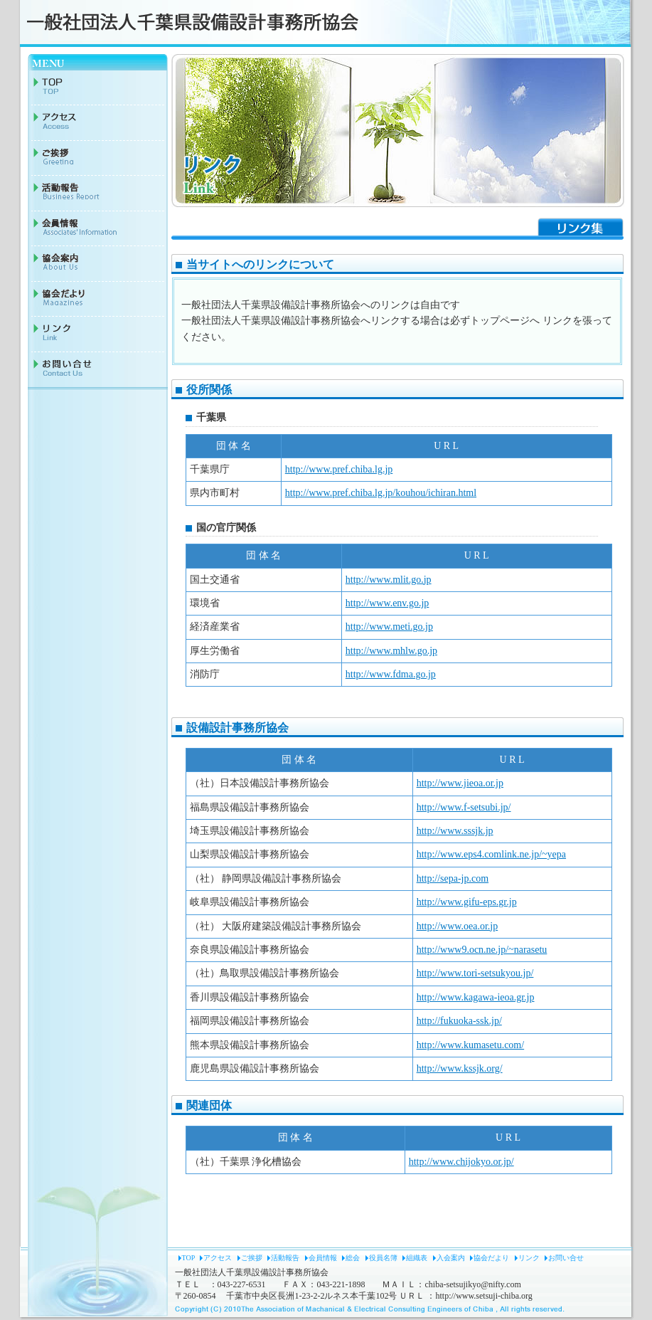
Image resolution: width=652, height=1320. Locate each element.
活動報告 (285, 1258)
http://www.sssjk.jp (455, 830)
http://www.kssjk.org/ (460, 1068)
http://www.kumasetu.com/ (471, 1045)
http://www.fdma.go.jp (391, 674)
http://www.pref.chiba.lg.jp (339, 469)
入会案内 (451, 1258)
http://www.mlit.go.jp (389, 579)
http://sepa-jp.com (452, 878)
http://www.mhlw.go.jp (391, 650)
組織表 (416, 1258)
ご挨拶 (251, 1258)
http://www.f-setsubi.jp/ (464, 807)
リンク (529, 1258)
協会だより (491, 1258)
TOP (188, 1258)
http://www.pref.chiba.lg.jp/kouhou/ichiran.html (380, 492)
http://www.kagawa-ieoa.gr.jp (476, 997)
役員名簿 (383, 1258)
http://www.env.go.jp (387, 603)
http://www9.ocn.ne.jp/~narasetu (482, 949)
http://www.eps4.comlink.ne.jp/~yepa (491, 854)
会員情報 (323, 1258)
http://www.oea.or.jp (457, 926)
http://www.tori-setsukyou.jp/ (475, 973)
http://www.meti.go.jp (389, 626)
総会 (353, 1258)
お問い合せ (566, 1258)
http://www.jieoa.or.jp (460, 783)
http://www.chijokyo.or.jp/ (461, 1161)
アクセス (217, 1258)
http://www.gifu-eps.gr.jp (467, 902)
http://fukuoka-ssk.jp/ (459, 1020)
